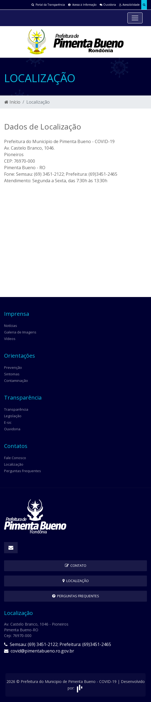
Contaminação (16, 380)
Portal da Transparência (48, 5)
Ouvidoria (108, 5)
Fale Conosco (15, 457)
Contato (75, 565)
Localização (13, 464)
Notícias (10, 325)
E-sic (7, 422)
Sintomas (12, 374)
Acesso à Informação (82, 5)
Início (12, 102)
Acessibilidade (129, 5)
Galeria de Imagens (20, 332)
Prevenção (13, 367)
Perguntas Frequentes (22, 470)
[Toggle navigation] (135, 18)
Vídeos (9, 338)
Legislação (12, 415)
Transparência (16, 409)
